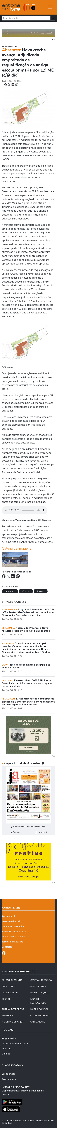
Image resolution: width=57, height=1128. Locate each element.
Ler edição (41, 832)
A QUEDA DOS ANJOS (13, 1021)
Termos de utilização (12, 941)
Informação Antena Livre (15, 1043)
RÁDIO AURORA (10, 992)
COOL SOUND (9, 986)
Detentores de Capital (13, 926)
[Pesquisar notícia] (26, 18)
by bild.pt (7, 1122)
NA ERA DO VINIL (39, 1009)
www (15, 832)
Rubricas (6, 1048)
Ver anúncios (8, 1073)
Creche (25, 591)
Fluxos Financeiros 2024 (14, 931)
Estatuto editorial (11, 921)
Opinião (6, 1053)
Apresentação (9, 916)
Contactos (7, 946)
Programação (9, 1038)
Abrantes (9, 591)
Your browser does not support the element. (24, 510)
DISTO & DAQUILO (40, 992)
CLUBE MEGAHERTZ (40, 1015)
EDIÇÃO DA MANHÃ (12, 980)
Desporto (13, 46)
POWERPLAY (8, 1015)
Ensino (40, 591)
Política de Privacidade (13, 936)
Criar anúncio (9, 1079)
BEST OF (6, 998)
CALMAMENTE (37, 1021)
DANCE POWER (38, 986)
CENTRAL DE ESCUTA (41, 980)
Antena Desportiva (13, 1009)
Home (4, 46)
